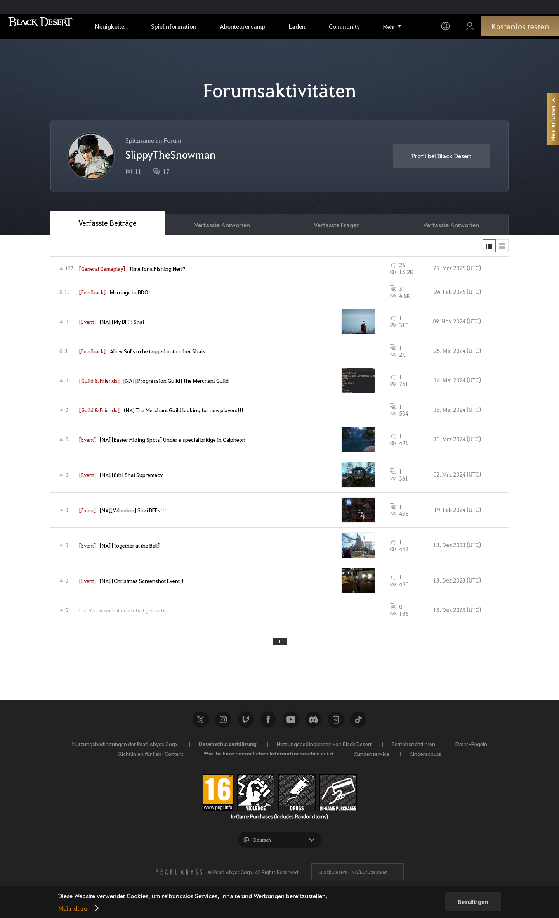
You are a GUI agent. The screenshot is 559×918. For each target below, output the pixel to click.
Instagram (223, 726)
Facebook (268, 726)
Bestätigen (473, 902)
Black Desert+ (336, 726)
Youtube (291, 726)
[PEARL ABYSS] (179, 878)
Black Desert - (353, 878)
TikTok (358, 726)
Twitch (246, 726)
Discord (313, 726)
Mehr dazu (72, 908)
